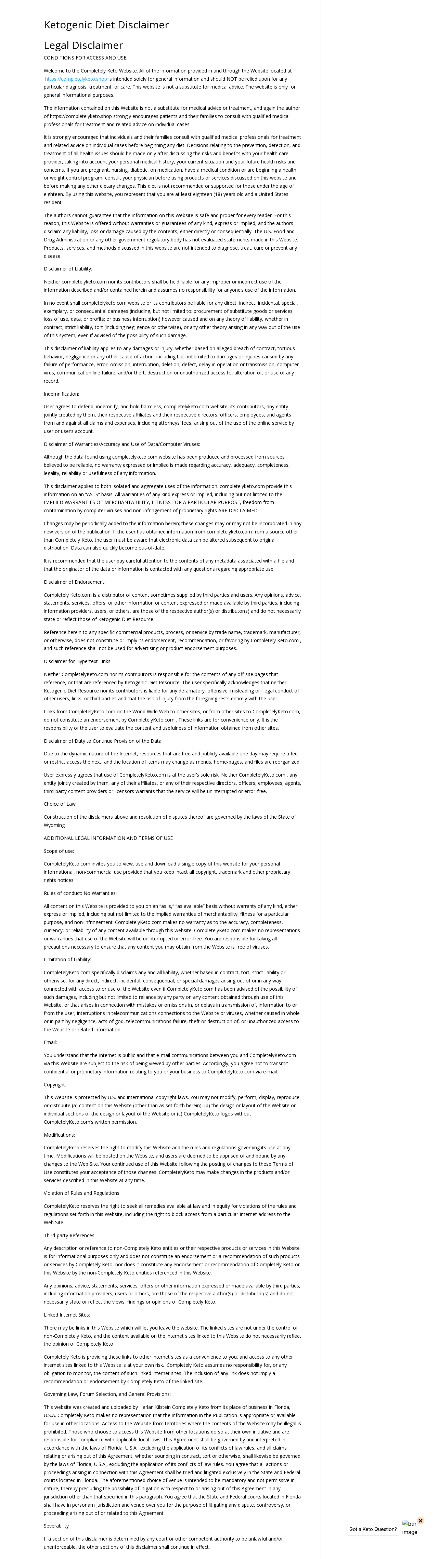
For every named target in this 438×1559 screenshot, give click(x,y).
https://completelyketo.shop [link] (76, 79)
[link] (44, 79)
